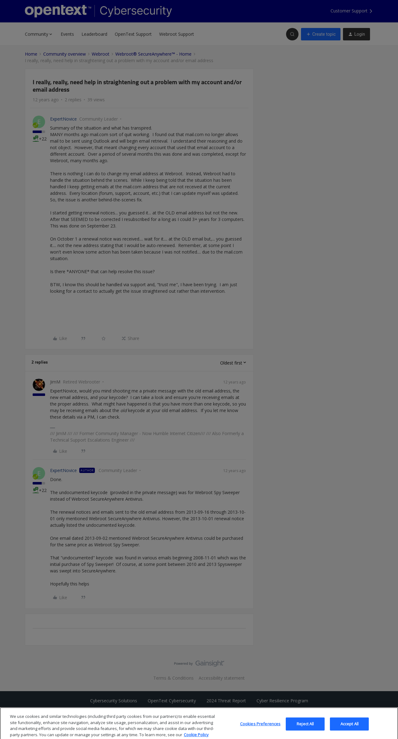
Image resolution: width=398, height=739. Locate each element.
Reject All (305, 731)
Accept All (349, 731)
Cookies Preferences (260, 731)
